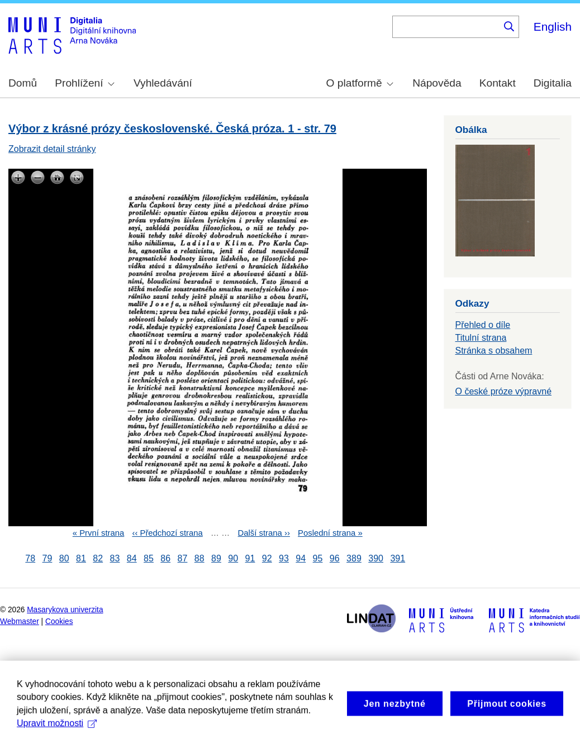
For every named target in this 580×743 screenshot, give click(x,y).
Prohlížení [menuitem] (84, 83)
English (553, 26)
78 (30, 558)
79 (47, 558)
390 (375, 558)
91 (250, 558)
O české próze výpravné (503, 391)
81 (81, 558)
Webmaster (19, 621)
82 (98, 558)
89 (216, 558)
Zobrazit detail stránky (52, 149)
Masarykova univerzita (65, 610)
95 (318, 558)
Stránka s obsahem (494, 350)
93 (284, 558)
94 (301, 558)
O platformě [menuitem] (359, 83)
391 (397, 558)
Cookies (59, 621)
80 (64, 558)
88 (199, 558)
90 (233, 558)
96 (335, 558)
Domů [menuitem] (22, 83)
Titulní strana (481, 337)
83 (115, 558)
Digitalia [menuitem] (553, 83)
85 (149, 558)
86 (165, 558)
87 (183, 558)
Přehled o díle (483, 325)
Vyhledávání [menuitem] (163, 83)
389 (354, 558)
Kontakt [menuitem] (497, 83)
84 (132, 558)
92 (267, 558)
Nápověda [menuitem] (436, 83)
